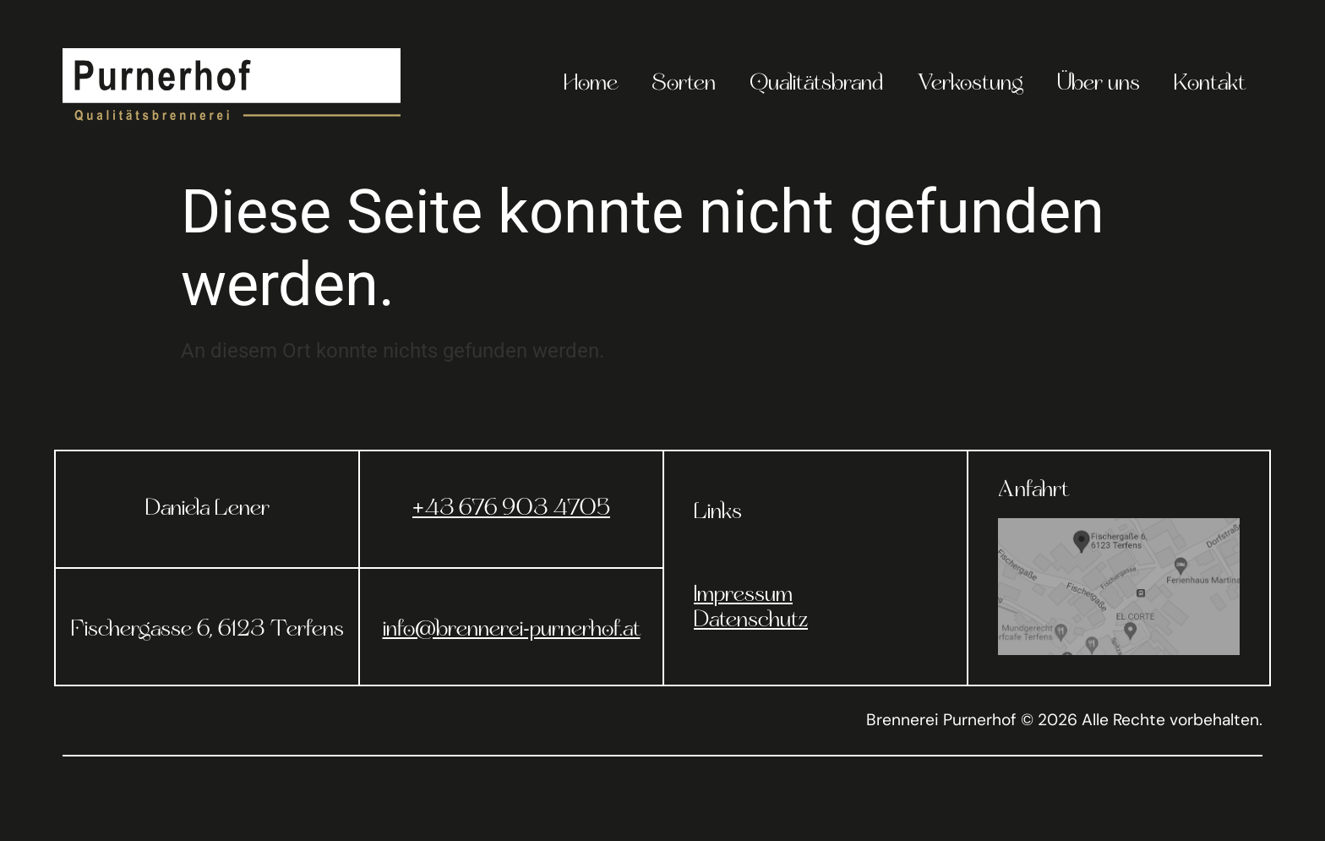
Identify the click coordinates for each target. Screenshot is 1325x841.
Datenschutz (751, 621)
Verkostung (970, 84)
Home (591, 84)
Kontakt (1210, 84)
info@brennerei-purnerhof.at (512, 630)
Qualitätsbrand (816, 84)
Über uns (1098, 84)
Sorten (684, 84)
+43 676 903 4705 (511, 510)
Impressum (743, 596)
